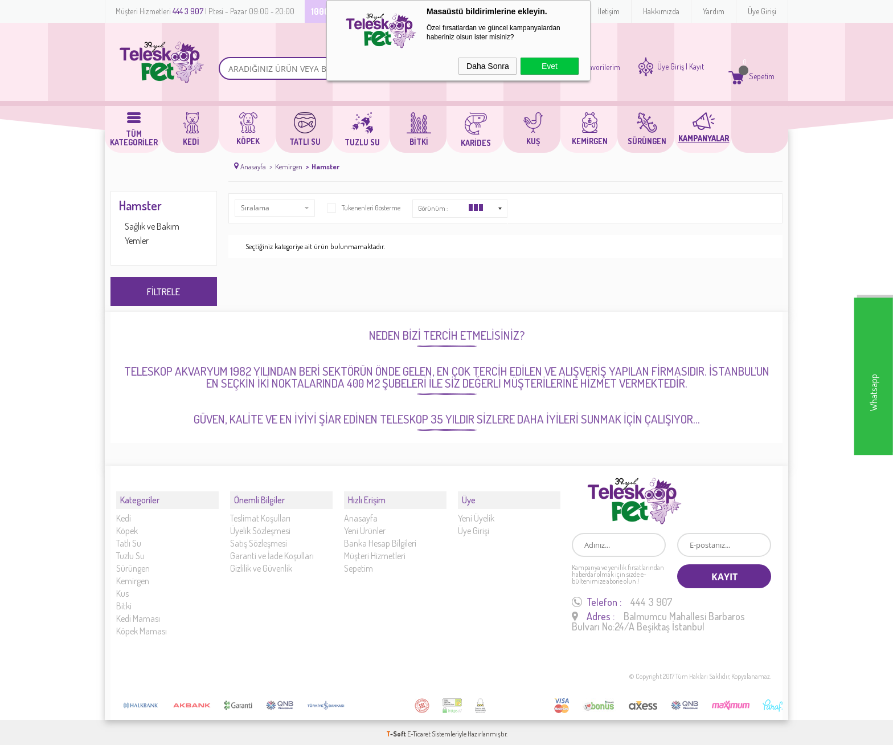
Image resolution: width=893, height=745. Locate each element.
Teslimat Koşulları (260, 513)
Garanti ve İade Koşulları (272, 550)
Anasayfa (361, 513)
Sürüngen (133, 563)
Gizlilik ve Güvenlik (261, 563)
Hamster (140, 205)
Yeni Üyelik (476, 513)
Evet (550, 66)
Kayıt (696, 67)
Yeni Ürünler (365, 525)
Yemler (137, 240)
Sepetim (358, 563)
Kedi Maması (138, 613)
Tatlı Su (128, 538)
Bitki (124, 600)
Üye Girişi (762, 11)
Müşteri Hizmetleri (374, 550)
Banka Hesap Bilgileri (380, 538)
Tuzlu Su (130, 550)
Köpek (127, 525)
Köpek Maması (141, 626)
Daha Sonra (487, 66)
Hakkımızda (661, 11)
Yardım (713, 11)
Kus (122, 588)
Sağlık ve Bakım (152, 226)
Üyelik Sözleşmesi (260, 525)
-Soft (396, 730)
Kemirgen (132, 575)
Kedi (123, 513)
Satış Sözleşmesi (258, 538)
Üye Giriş (670, 67)
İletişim (609, 11)
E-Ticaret (419, 730)
